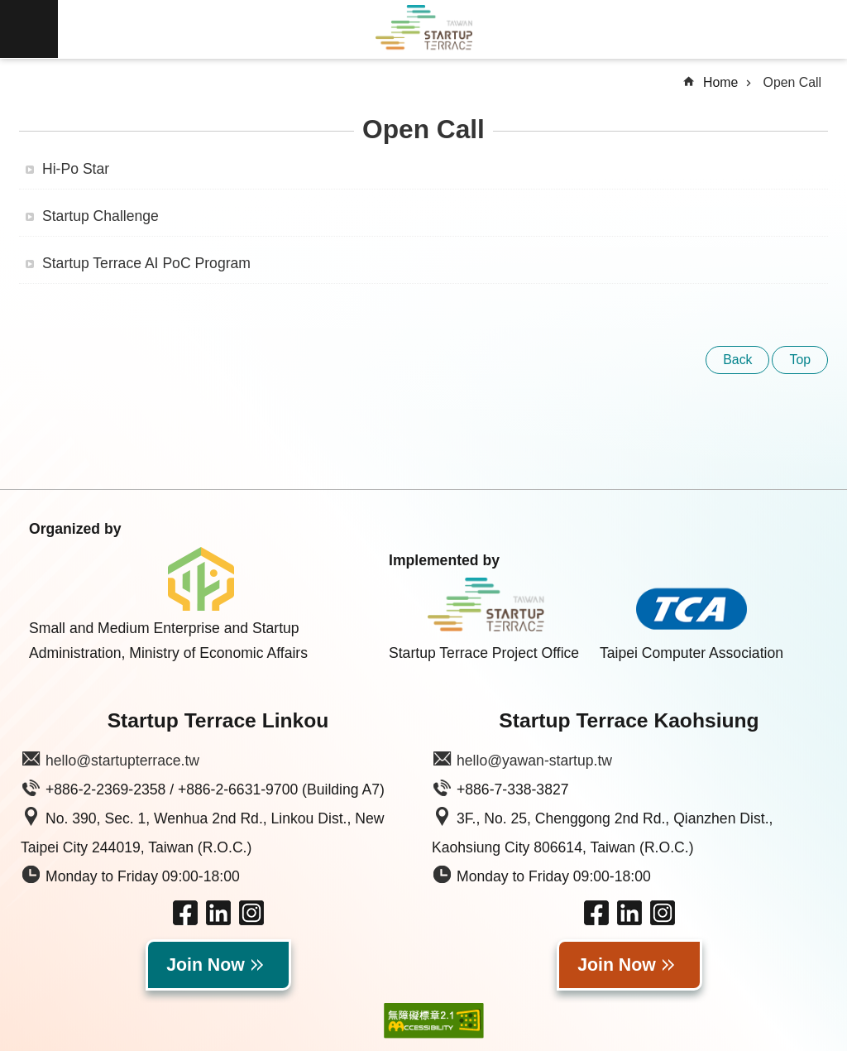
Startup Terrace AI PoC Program (146, 263)
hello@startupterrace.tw (122, 760)
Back (737, 360)
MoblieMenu (29, 29)
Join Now (205, 965)
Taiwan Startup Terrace (423, 30)
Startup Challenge (100, 216)
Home (720, 82)
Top (800, 360)
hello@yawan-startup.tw (534, 760)
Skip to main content (8, 8)
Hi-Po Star (75, 169)
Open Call (792, 82)
